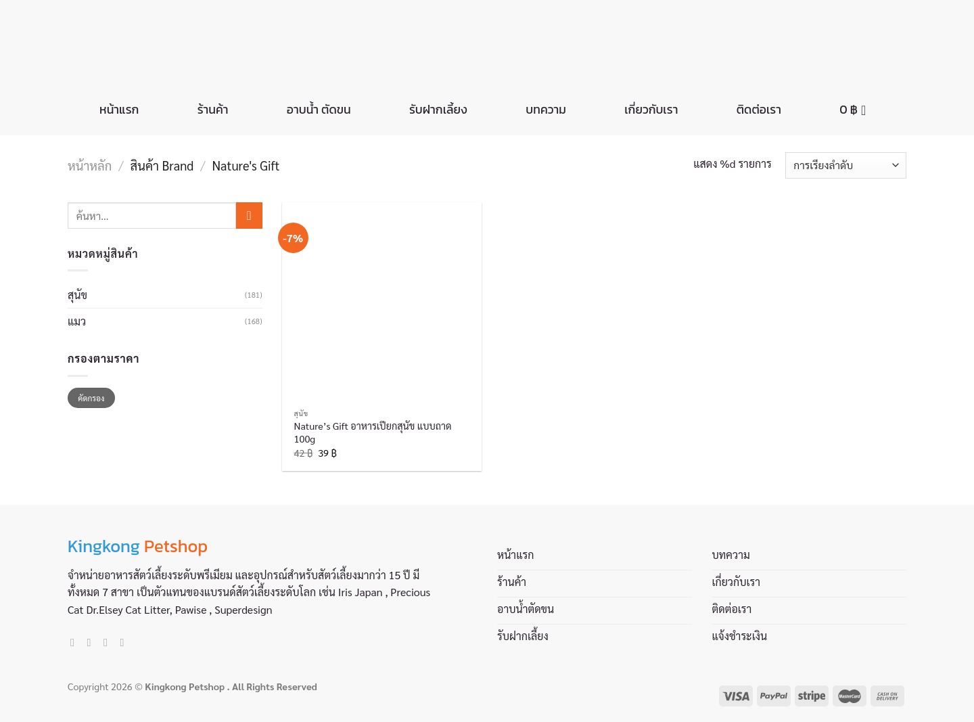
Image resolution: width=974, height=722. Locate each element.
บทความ (546, 109)
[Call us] (125, 642)
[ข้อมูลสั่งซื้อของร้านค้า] (845, 165)
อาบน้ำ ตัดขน (319, 109)
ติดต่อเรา (759, 109)
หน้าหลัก (90, 165)
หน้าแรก (119, 109)
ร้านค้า (213, 109)
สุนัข (77, 295)
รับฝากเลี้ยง (438, 109)
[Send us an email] (108, 642)
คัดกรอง (91, 397)
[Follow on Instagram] (92, 642)
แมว (77, 321)
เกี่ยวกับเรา (651, 109)
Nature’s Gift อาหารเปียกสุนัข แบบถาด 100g (373, 432)
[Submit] (249, 215)
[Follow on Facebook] (75, 642)
